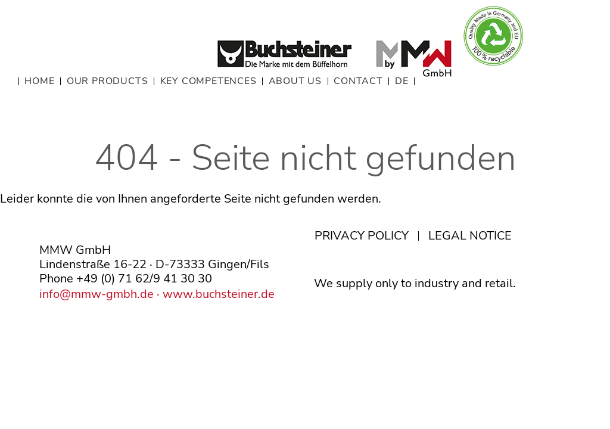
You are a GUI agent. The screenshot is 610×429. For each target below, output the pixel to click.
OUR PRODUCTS (107, 81)
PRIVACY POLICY (362, 236)
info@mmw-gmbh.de (96, 294)
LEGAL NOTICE (470, 236)
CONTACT (358, 81)
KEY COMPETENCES (208, 81)
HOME (39, 81)
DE (402, 81)
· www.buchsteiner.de (214, 294)
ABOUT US (295, 81)
